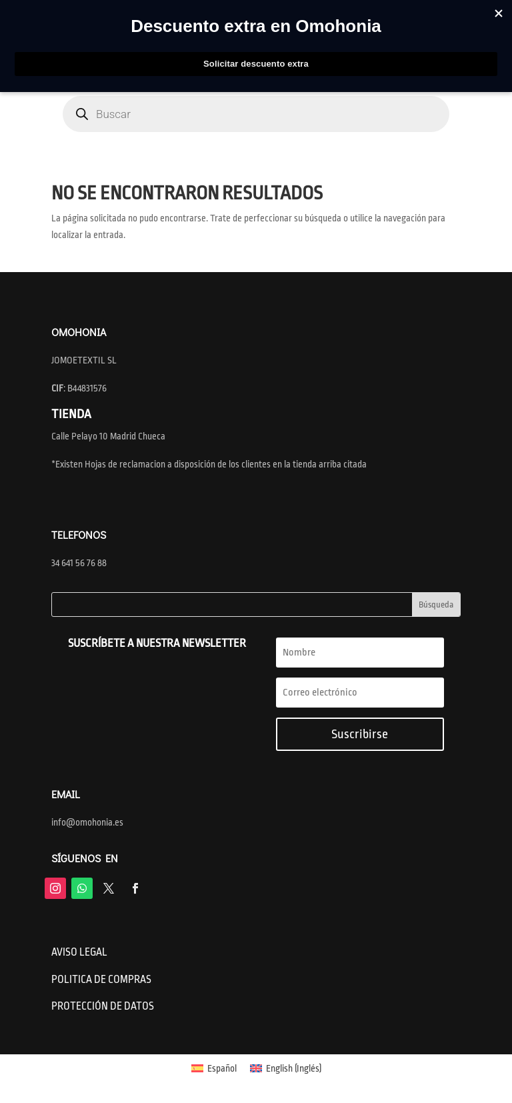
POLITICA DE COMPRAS (101, 980)
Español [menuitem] (222, 1068)
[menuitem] (214, 1069)
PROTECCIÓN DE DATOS (102, 1006)
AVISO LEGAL (79, 952)
